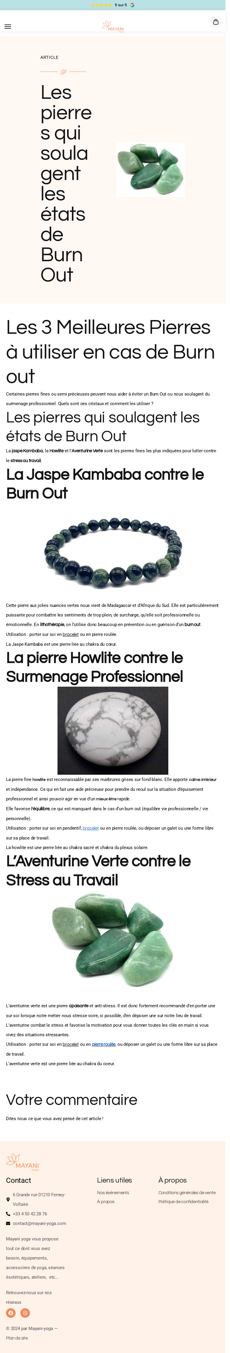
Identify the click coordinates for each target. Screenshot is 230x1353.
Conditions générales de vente (187, 1193)
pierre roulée (104, 1044)
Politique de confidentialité (183, 1202)
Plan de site (17, 1338)
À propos (105, 1202)
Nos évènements (113, 1193)
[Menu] (13, 26)
